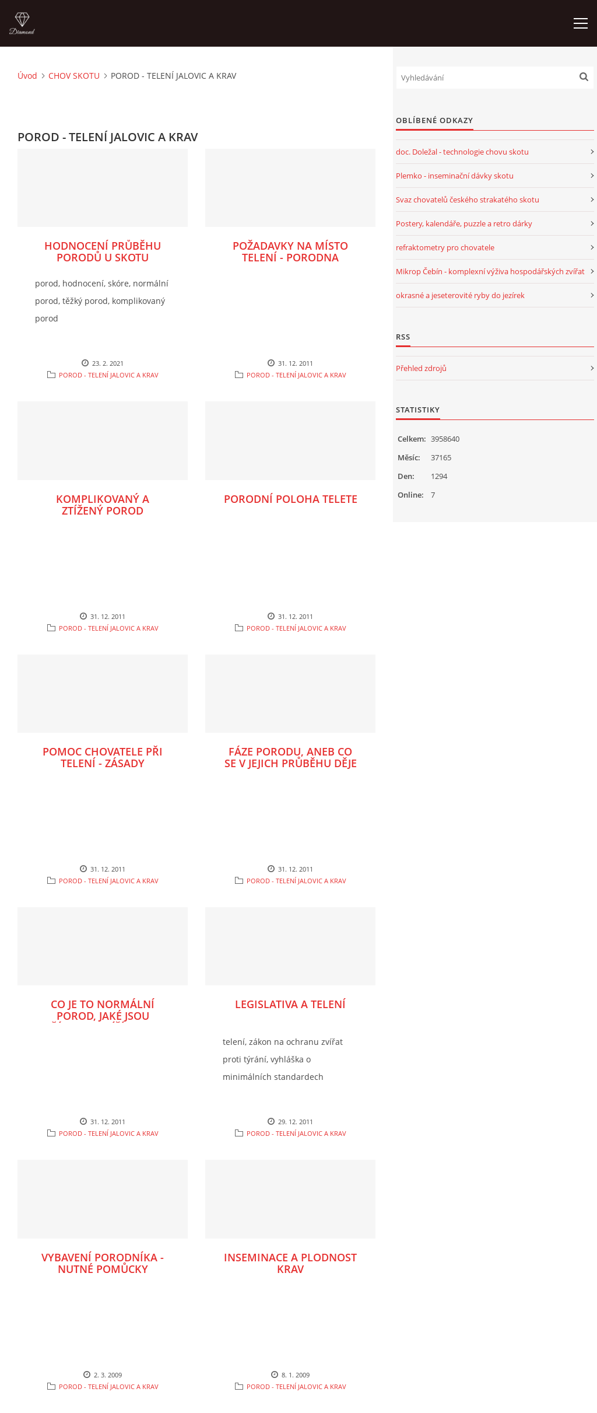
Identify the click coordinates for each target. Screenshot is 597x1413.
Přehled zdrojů (421, 368)
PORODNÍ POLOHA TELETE (290, 499)
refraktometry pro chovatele (445, 247)
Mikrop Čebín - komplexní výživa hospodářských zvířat (490, 271)
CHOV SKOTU (74, 75)
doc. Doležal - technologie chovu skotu (462, 151)
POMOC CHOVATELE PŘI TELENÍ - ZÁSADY (103, 757)
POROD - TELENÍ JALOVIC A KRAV (109, 374)
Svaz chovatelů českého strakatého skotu (467, 199)
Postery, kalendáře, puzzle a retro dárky (464, 223)
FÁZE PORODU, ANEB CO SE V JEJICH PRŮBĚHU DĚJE (290, 757)
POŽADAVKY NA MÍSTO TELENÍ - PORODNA (290, 251)
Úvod (27, 75)
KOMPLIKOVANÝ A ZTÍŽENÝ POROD (102, 504)
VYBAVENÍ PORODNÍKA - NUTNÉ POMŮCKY (102, 1263)
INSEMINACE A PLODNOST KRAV (290, 1263)
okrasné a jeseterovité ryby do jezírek (460, 295)
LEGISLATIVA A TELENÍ (290, 1004)
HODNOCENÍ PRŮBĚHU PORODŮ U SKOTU (102, 251)
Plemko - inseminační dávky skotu (455, 175)
